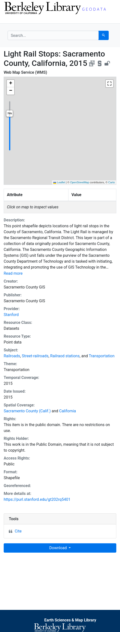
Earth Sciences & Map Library (70, 620)
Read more (13, 273)
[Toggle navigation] (11, 19)
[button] (10, 83)
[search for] (53, 35)
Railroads (12, 356)
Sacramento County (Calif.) (27, 411)
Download (58, 548)
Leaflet (59, 182)
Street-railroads (35, 356)
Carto (111, 182)
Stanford (11, 314)
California (67, 411)
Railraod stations (65, 356)
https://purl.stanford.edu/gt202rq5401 (37, 499)
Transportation (102, 356)
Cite (18, 531)
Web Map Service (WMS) (25, 72)
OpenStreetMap (79, 182)
